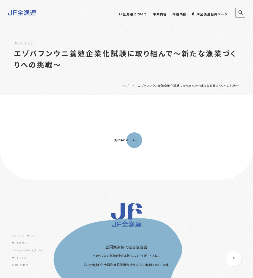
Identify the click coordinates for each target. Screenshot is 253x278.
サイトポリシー (20, 243)
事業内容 (160, 14)
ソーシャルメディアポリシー (28, 250)
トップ (125, 85)
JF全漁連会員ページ (210, 14)
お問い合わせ (20, 264)
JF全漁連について (132, 14)
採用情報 (179, 14)
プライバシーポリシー (24, 235)
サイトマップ (19, 257)
